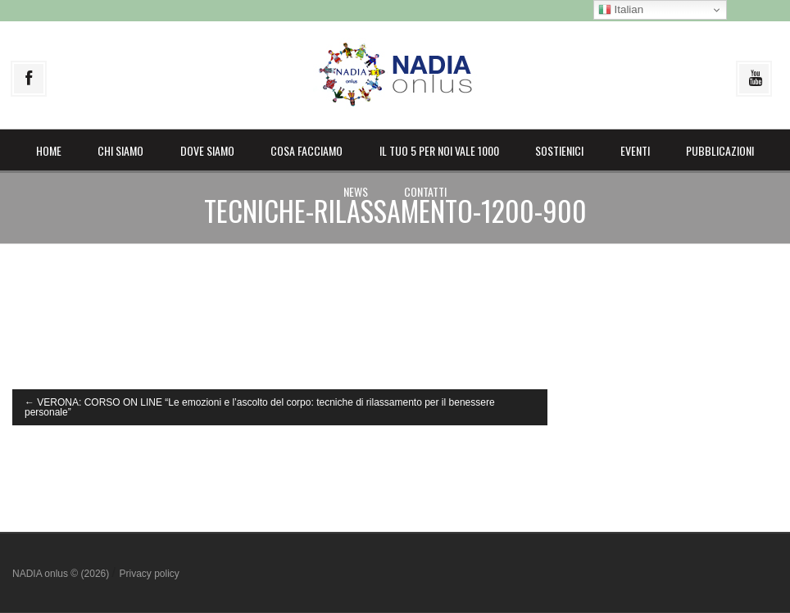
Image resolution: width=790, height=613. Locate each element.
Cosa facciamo (306, 150)
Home (48, 150)
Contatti (425, 191)
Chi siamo (120, 150)
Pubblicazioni (720, 150)
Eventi (635, 150)
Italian (620, 9)
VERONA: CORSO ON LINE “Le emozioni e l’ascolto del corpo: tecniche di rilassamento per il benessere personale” (260, 407)
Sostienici (559, 150)
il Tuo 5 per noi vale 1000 (439, 150)
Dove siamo (207, 150)
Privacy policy (149, 573)
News (355, 191)
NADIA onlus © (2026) (62, 573)
